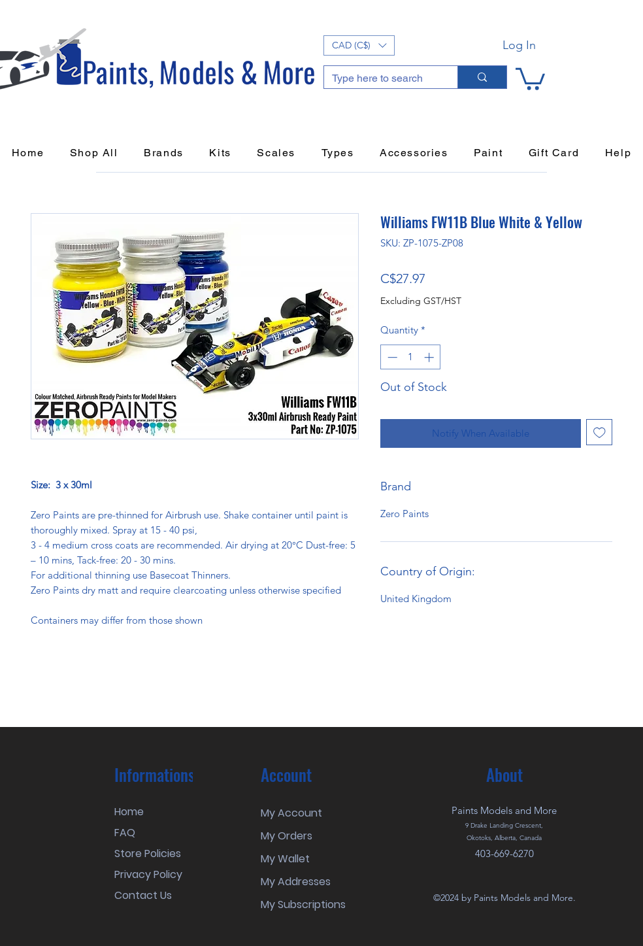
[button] (359, 45)
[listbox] (359, 45)
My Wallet (285, 858)
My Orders (286, 835)
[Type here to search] (381, 78)
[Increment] (430, 357)
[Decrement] (391, 357)
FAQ (124, 832)
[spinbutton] (410, 357)
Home (129, 811)
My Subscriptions (303, 904)
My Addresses (296, 881)
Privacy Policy (148, 874)
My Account (291, 812)
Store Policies (147, 853)
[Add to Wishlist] (599, 432)
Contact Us (143, 895)
